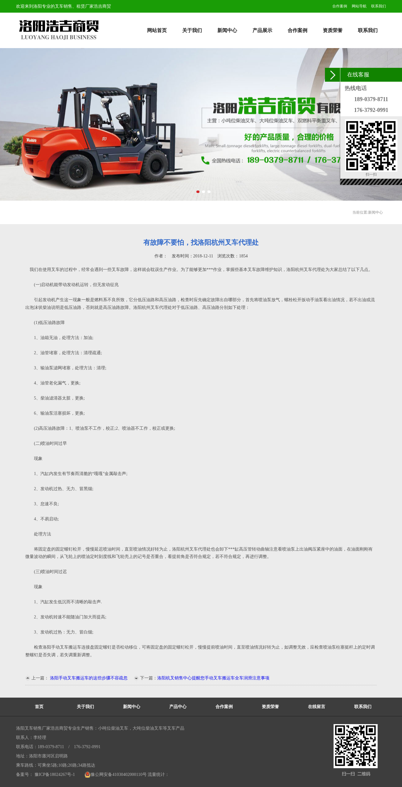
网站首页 (157, 30)
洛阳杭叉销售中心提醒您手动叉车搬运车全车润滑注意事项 (213, 678)
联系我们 (378, 6)
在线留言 (316, 706)
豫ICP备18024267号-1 (54, 774)
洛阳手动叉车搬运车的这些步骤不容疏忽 (88, 678)
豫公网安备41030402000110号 (115, 774)
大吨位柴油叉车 (148, 728)
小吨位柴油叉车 (113, 728)
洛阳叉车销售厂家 (33, 728)
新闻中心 (227, 30)
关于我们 (192, 30)
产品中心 (178, 706)
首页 (39, 706)
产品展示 (262, 30)
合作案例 (339, 6)
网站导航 (359, 6)
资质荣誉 (333, 30)
